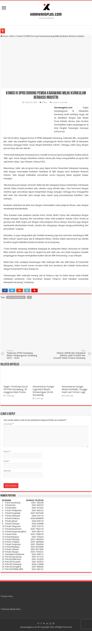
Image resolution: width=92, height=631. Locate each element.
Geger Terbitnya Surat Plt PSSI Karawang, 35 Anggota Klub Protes (16, 389)
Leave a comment (60, 102)
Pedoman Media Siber (11, 609)
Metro (12, 36)
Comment (9, 424)
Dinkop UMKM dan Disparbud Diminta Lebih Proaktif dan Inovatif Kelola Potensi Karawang (69, 354)
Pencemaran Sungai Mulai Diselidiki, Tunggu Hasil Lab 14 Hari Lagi (74, 389)
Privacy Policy (7, 596)
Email (7, 461)
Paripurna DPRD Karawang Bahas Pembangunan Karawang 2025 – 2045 (23, 354)
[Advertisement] (46, 63)
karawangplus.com (28, 627)
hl (30, 297)
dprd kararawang (16, 297)
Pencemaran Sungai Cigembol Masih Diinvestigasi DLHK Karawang (43, 390)
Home (4, 36)
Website (7, 471)
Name (7, 451)
